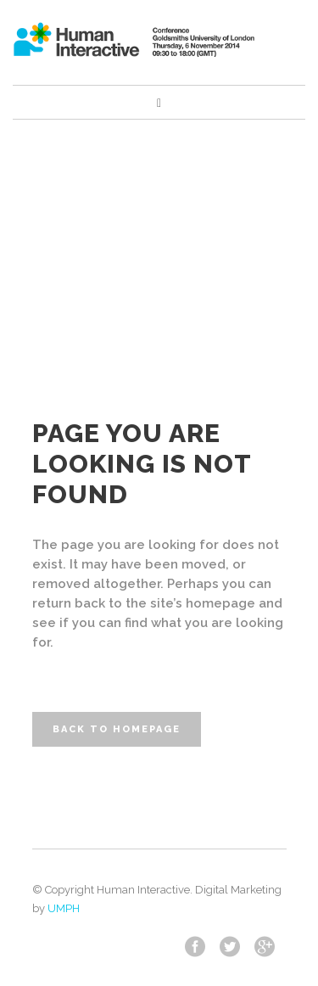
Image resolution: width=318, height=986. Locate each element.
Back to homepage (117, 729)
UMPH (63, 908)
